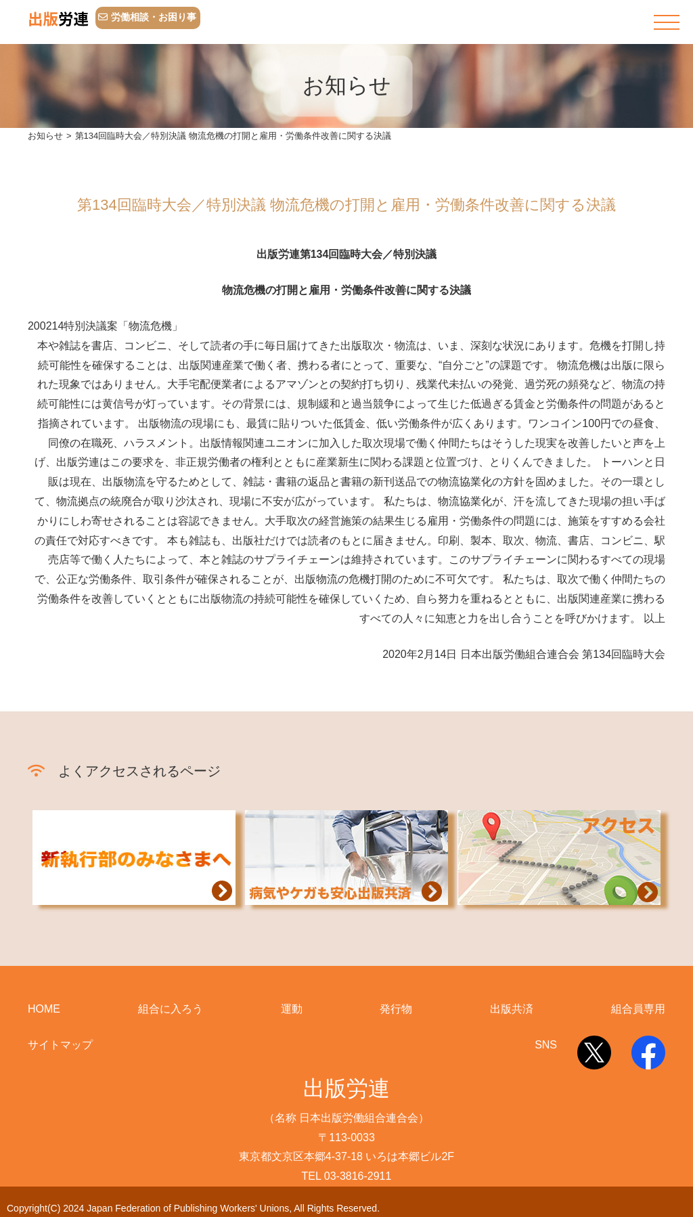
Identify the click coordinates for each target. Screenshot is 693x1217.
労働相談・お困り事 (147, 17)
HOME (44, 1009)
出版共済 (511, 1009)
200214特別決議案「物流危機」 (105, 326)
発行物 (396, 1009)
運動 (292, 1009)
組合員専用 (638, 1009)
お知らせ (45, 136)
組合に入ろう (170, 1009)
